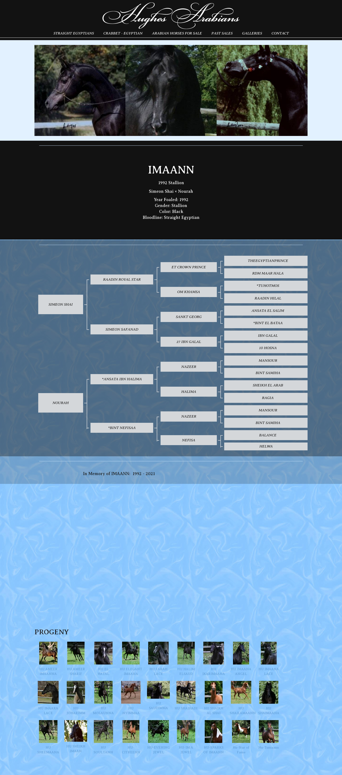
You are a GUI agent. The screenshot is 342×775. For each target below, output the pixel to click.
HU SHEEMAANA (48, 737)
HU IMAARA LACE (48, 698)
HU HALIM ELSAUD (186, 659)
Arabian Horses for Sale (177, 33)
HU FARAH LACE (158, 659)
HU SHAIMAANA (268, 698)
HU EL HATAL (103, 659)
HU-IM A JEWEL (186, 737)
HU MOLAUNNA (103, 698)
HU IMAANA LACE (268, 659)
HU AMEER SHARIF (76, 659)
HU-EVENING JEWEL (158, 737)
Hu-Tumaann (268, 734)
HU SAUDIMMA (158, 695)
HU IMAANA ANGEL (241, 659)
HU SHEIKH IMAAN (75, 736)
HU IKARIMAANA (213, 659)
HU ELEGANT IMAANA (131, 659)
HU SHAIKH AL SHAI (213, 698)
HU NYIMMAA (131, 698)
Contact (280, 33)
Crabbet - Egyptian (122, 33)
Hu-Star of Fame (241, 737)
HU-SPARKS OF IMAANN (213, 737)
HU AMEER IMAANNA (48, 659)
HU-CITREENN (131, 737)
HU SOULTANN (103, 737)
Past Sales (222, 33)
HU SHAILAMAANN (241, 698)
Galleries (252, 33)
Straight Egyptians (73, 33)
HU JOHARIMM (75, 698)
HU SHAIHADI (186, 695)
